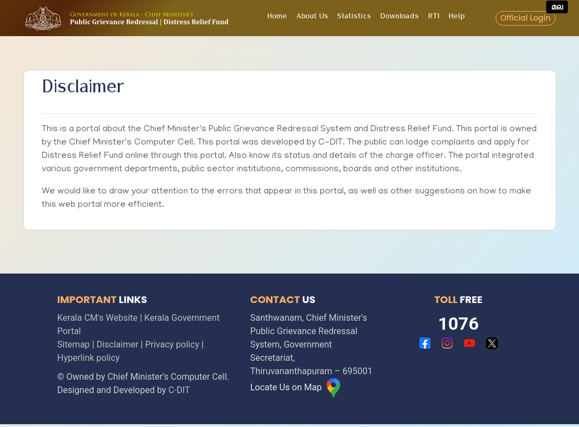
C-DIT (179, 390)
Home (277, 18)
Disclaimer (117, 344)
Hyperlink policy (88, 357)
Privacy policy (172, 344)
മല (557, 6)
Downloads (399, 18)
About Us (312, 18)
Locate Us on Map (297, 387)
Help (456, 18)
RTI (433, 18)
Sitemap (73, 344)
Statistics (354, 18)
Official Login (526, 17)
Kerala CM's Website (97, 317)
